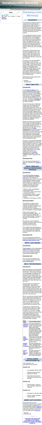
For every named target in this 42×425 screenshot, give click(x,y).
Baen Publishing (31, 90)
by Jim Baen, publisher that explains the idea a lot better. (32, 100)
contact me (39, 406)
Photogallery (18, 9)
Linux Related (25, 8)
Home (2, 8)
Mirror (31, 8)
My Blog (12, 9)
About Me (7, 8)
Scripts (24, 9)
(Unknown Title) (25, 338)
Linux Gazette (26, 248)
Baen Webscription (29, 128)
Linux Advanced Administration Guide (32, 239)
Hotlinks (19, 8)
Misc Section (37, 8)
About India (13, 8)
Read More (4, 18)
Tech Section (30, 9)
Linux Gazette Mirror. (28, 261)
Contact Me (37, 9)
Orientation (37, 99)
